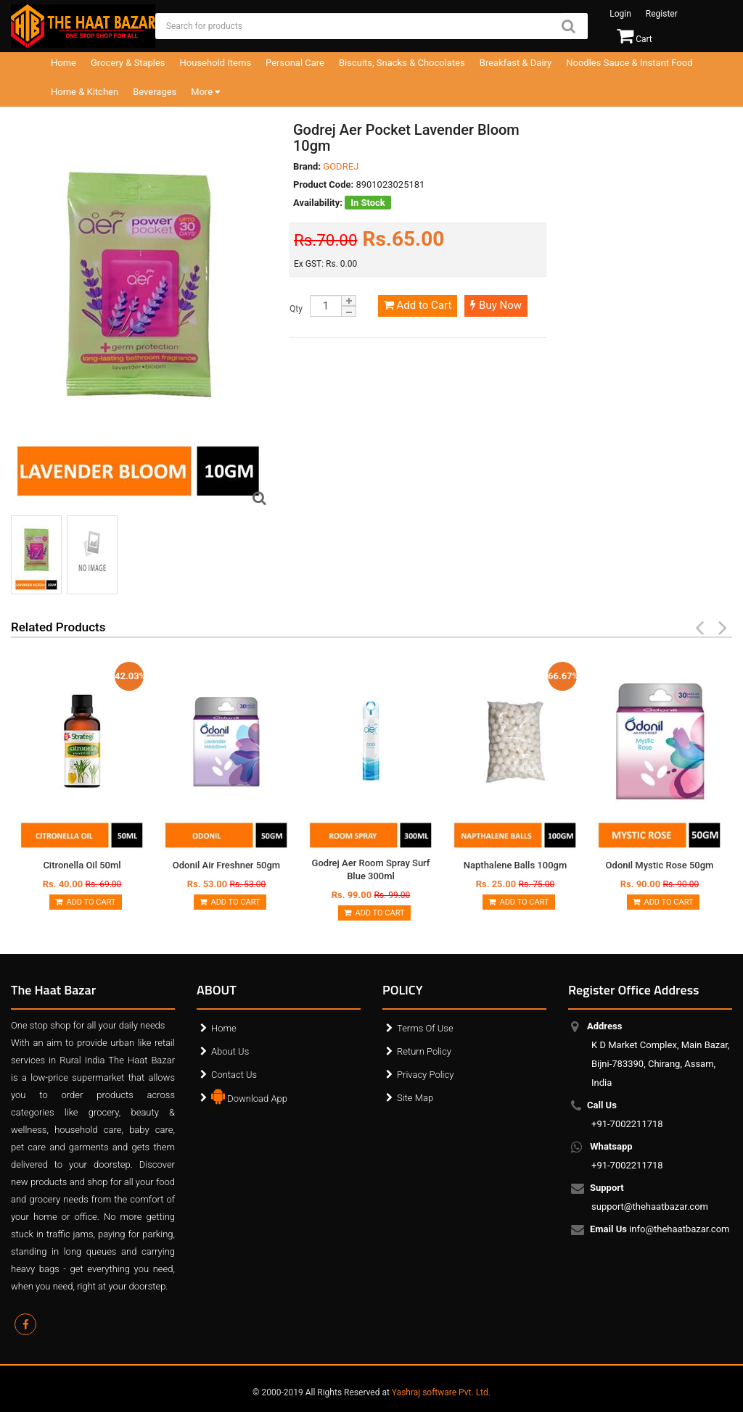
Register (662, 14)
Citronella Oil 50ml (81, 865)
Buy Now (496, 305)
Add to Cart (417, 305)
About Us (230, 1051)
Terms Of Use (425, 1028)
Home (63, 62)
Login (620, 14)
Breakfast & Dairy (515, 62)
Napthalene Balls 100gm (515, 865)
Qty (296, 309)
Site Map (415, 1097)
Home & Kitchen (84, 91)
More (205, 91)
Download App (249, 1095)
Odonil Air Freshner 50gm (226, 865)
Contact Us (234, 1074)
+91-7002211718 (627, 1114)
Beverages (154, 91)
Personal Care (295, 62)
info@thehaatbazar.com (660, 1230)
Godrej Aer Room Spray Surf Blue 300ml (371, 869)
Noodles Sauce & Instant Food (629, 62)
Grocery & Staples (128, 62)
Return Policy (424, 1051)
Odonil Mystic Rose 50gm (660, 865)
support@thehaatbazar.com (649, 1197)
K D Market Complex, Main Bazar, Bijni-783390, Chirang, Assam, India (660, 1054)
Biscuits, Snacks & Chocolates (402, 62)
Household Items (216, 62)
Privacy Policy (425, 1074)
